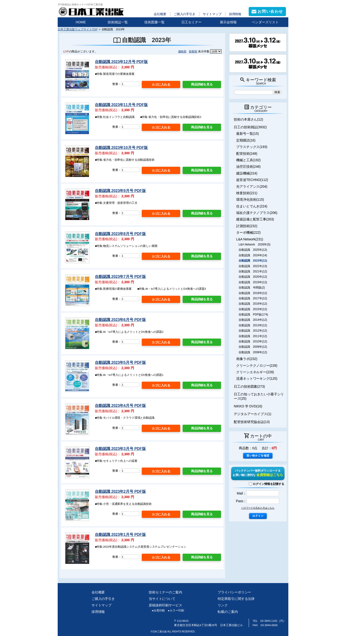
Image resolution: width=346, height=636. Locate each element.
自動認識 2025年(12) (253, 249)
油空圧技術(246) (248, 166)
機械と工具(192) (248, 160)
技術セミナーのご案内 (165, 592)
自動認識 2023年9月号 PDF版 (120, 191)
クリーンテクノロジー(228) (256, 365)
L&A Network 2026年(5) (254, 244)
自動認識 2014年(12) (253, 319)
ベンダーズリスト (265, 22)
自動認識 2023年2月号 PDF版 (120, 491)
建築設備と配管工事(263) (255, 219)
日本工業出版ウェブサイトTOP (78, 29)
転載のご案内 (228, 612)
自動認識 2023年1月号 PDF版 (120, 535)
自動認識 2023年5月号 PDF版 (120, 362)
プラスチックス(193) (251, 147)
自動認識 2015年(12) (253, 309)
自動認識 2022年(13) (253, 266)
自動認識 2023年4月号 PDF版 (120, 406)
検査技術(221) (246, 193)
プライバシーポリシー (234, 592)
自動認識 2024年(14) (253, 255)
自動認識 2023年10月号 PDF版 (121, 148)
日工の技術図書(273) (249, 386)
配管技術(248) (246, 153)
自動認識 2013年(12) (253, 325)
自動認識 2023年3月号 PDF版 (120, 449)
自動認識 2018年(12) (253, 293)
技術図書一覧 (154, 22)
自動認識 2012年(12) (253, 330)
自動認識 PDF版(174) (253, 314)
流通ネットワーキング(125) (256, 378)
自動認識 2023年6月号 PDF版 (120, 320)
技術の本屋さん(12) (248, 119)
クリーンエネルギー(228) (255, 372)
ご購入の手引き (184, 14)
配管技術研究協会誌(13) (252, 422)
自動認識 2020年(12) (253, 276)
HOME (81, 22)
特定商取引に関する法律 (236, 599)
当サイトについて (162, 599)
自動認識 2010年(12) (253, 341)
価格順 (182, 51)
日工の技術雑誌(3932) (250, 127)
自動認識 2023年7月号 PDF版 (120, 277)
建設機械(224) (246, 173)
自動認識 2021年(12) (253, 271)
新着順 (193, 51)
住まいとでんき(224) (251, 206)
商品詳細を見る (202, 84)
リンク (223, 605)
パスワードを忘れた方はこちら (257, 508)
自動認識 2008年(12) (253, 352)
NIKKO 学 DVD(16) (248, 406)
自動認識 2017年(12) (253, 298)
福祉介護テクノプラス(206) (256, 213)
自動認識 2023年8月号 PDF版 (120, 234)
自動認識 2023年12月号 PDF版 (121, 62)
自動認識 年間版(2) (252, 287)
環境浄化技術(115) (250, 199)
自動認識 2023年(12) (253, 260)
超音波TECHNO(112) (252, 180)
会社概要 (160, 14)
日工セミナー (191, 22)
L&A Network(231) (249, 239)
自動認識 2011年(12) (253, 336)
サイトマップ (212, 14)
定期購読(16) (245, 140)
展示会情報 (228, 22)
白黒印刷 (157, 610)
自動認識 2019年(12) (253, 282)
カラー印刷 (174, 610)
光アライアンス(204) (251, 186)
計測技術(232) (246, 226)
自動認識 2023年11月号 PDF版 (121, 105)
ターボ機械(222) (248, 232)
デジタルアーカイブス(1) (252, 414)
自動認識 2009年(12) (253, 346)
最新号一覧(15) (247, 133)
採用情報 (235, 14)
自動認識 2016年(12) (253, 303)
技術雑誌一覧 (118, 22)
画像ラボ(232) (246, 359)
